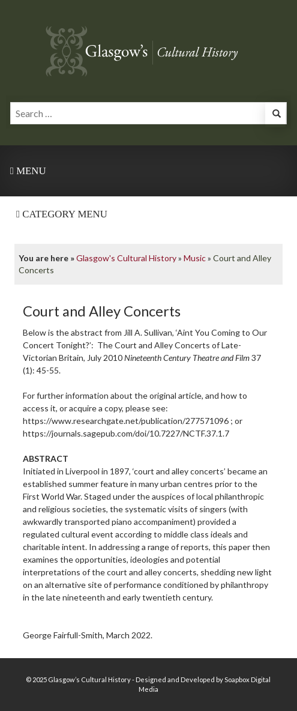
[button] (275, 115)
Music (195, 258)
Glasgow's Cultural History (126, 258)
